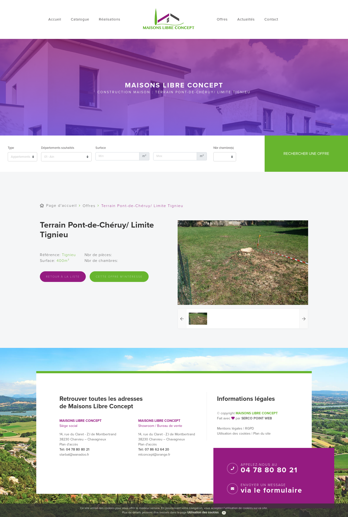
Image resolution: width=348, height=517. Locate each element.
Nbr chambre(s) (223, 148)
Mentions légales (229, 428)
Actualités (246, 19)
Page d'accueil (61, 205)
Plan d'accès (68, 444)
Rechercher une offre (306, 153)
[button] (182, 318)
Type (11, 148)
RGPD (249, 428)
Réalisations (109, 19)
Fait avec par (228, 418)
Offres (222, 19)
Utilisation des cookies (234, 433)
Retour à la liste (63, 276)
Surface (100, 148)
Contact (271, 19)
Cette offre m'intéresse (119, 276)
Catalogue (80, 19)
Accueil (54, 19)
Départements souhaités (57, 148)
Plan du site (262, 433)
